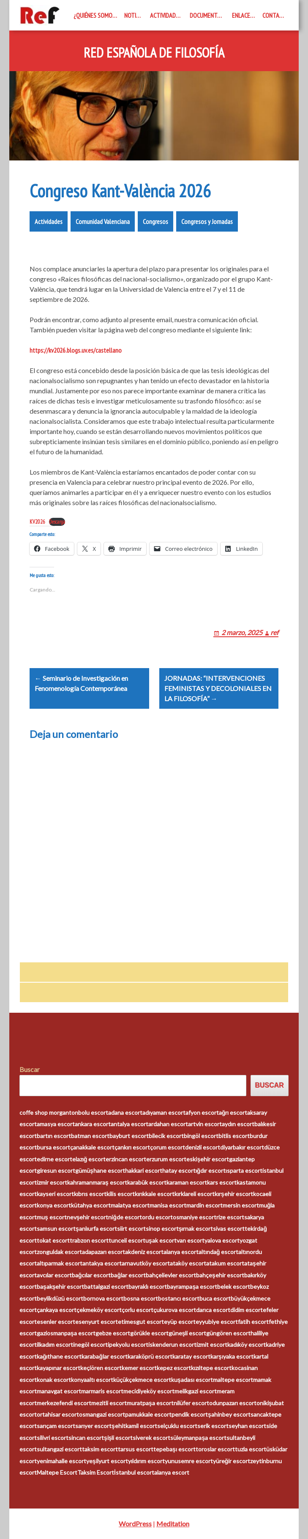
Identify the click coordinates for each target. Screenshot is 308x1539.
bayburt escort (129, 1135)
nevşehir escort (88, 1217)
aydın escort (238, 1123)
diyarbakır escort (242, 1147)
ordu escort (157, 1217)
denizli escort (202, 1147)
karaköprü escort (150, 1356)
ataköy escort (188, 1263)
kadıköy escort (246, 1344)
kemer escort (139, 1367)
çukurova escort (174, 1309)
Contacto (275, 15)
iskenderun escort (172, 1344)
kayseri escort (55, 1193)
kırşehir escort (234, 1193)
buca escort (215, 1298)
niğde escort (125, 1217)
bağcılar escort (91, 1275)
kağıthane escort (59, 1356)
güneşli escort (188, 1333)
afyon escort (202, 1112)
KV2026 (37, 521)
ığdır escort (211, 1170)
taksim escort (100, 1449)
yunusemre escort (189, 1460)
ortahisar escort (58, 1414)
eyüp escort (180, 1321)
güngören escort (228, 1333)
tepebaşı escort (174, 1449)
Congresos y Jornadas (207, 221)
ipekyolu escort (128, 1344)
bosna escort (140, 1298)
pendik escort (190, 1414)
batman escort (90, 1135)
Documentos (207, 15)
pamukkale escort (148, 1414)
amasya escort (56, 1123)
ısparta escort (244, 1170)
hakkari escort (143, 1170)
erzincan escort (126, 1159)
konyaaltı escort (92, 1379)
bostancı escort (178, 1298)
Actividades (166, 15)
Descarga (57, 521)
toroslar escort (215, 1449)
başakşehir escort (60, 1286)
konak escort (54, 1379)
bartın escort (54, 1135)
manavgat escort (59, 1391)
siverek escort (151, 1437)
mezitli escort (109, 1402)
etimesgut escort (141, 1321)
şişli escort (118, 1437)
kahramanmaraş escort (97, 1182)
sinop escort (162, 1228)
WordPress (135, 1524)
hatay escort (179, 1170)
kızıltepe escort (211, 1367)
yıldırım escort (146, 1460)
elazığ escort (89, 1159)
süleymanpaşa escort (198, 1437)
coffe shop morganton (48, 1112)
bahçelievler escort (171, 1275)
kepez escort (174, 1367)
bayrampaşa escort (192, 1286)
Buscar (29, 1069)
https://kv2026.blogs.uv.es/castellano (76, 350)
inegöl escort (90, 1344)
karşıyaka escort (231, 1356)
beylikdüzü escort (60, 1298)
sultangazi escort (59, 1449)
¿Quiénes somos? (96, 15)
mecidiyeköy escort (148, 1391)
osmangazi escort (102, 1414)
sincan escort (86, 1437)
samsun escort (56, 1228)
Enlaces (242, 15)
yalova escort (222, 1240)
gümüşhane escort (100, 1170)
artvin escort (205, 1123)
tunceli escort (127, 1240)
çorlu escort (137, 1309)
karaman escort (186, 1182)
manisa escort (168, 1205)
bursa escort (53, 1147)
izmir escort (52, 1182)
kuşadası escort (192, 1379)
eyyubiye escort (217, 1321)
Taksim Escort (95, 1472)
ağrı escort (233, 1112)
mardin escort (204, 1205)
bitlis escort (234, 1135)
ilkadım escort (55, 1344)
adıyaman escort (163, 1112)
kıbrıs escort (90, 1193)
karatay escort (191, 1356)
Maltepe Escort (57, 1472)
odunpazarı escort (232, 1402)
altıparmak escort (59, 1263)
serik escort (213, 1425)
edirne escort (54, 1159)
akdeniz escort (144, 1251)
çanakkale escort (92, 1147)
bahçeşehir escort (220, 1275)
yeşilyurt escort (107, 1460)
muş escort (52, 1217)
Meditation (172, 1524)
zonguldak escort (59, 1251)
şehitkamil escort (134, 1425)
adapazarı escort (103, 1251)
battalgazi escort (106, 1286)
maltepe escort (233, 1379)
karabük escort (146, 1182)
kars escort (222, 1182)
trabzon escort (89, 1240)
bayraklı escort (147, 1286)
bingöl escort (201, 1135)
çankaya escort (56, 1309)
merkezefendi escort (64, 1402)
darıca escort (213, 1309)
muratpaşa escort (150, 1402)
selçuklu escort (177, 1425)
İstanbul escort (134, 1472)
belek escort (233, 1286)
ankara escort (93, 1123)
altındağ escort (219, 1251)
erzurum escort (166, 1159)
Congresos (155, 221)
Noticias (135, 15)
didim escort (246, 1309)
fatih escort (253, 1321)
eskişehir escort (207, 1159)
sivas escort (229, 1228)
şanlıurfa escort (96, 1228)
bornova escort (103, 1298)
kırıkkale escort (154, 1193)
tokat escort (53, 1240)
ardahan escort (168, 1123)
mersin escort (241, 1205)
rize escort (230, 1217)
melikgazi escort (195, 1391)
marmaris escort (102, 1391)
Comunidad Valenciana (103, 221)
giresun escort (56, 1170)
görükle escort (149, 1333)
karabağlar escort (105, 1356)
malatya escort (130, 1205)
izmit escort (211, 1344)
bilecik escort (166, 1135)
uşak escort (161, 1240)
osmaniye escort (194, 1217)
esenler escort (56, 1321)
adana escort (125, 1112)
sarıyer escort (93, 1425)
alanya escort (181, 1251)
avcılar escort (54, 1275)
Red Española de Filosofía (154, 53)
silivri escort (52, 1437)
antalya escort (129, 1123)
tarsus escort (135, 1449)
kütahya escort (91, 1205)
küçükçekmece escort (142, 1379)
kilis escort (120, 1193)
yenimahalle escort (61, 1460)
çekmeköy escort (99, 1309)
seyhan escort (247, 1425)
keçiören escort (101, 1367)
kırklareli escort (194, 1193)
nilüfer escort (191, 1402)
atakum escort (225, 1263)
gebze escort (112, 1333)
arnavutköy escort (146, 1263)
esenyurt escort (96, 1321)
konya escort (54, 1205)
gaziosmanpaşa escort (66, 1333)
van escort (190, 1240)
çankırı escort (132, 1147)
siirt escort (131, 1228)
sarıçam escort (56, 1425)
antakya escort (102, 1263)
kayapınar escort (58, 1367)
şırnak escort (196, 1228)
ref (274, 632)
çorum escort (167, 1147)
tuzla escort (250, 1449)
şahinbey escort (229, 1414)
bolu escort (93, 1112)
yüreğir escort (232, 1460)
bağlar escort (128, 1275)
